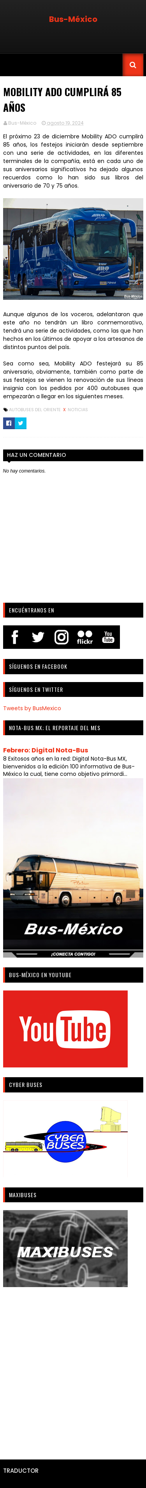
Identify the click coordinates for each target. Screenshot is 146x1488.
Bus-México (73, 19)
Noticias (78, 409)
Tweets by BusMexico (32, 708)
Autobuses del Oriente (35, 409)
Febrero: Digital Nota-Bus (45, 750)
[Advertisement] (73, 1370)
